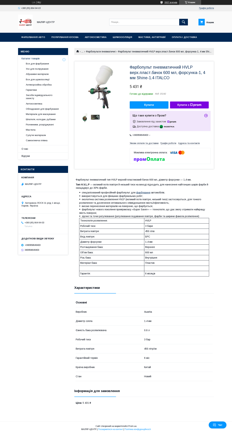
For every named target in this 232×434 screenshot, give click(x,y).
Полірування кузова (64, 37)
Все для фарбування (37, 63)
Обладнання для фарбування (42, 109)
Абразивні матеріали (37, 74)
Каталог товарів (31, 58)
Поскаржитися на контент (110, 429)
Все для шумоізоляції (38, 79)
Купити (149, 104)
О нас (25, 148)
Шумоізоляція (122, 37)
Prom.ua (132, 426)
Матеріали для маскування (41, 114)
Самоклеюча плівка (36, 140)
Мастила (30, 129)
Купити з (189, 105)
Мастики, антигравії (151, 37)
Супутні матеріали (36, 135)
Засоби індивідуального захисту (39, 97)
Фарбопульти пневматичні (100, 51)
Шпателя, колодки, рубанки (41, 119)
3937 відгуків (170, 2)
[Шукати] (183, 22)
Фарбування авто (33, 37)
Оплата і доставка (184, 37)
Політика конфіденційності (138, 429)
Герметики (31, 90)
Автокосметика (95, 37)
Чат (217, 425)
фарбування (143, 192)
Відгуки (26, 156)
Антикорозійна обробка (39, 84)
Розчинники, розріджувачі (40, 124)
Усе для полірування (37, 69)
